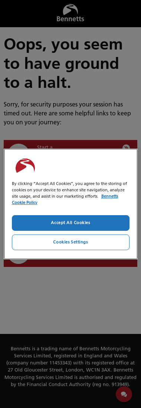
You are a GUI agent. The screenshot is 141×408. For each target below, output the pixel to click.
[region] (71, 204)
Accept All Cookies (70, 222)
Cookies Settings (70, 242)
